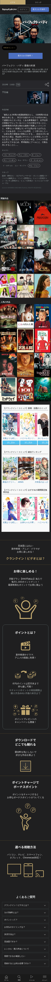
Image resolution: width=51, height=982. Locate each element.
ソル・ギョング (9, 155)
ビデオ (12, 2)
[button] (45, 429)
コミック (38, 2)
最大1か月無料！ (40, 9)
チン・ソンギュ (9, 160)
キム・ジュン (34, 166)
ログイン (23, 9)
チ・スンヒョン (36, 160)
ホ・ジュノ (36, 155)
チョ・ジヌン (23, 155)
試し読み (11, 442)
